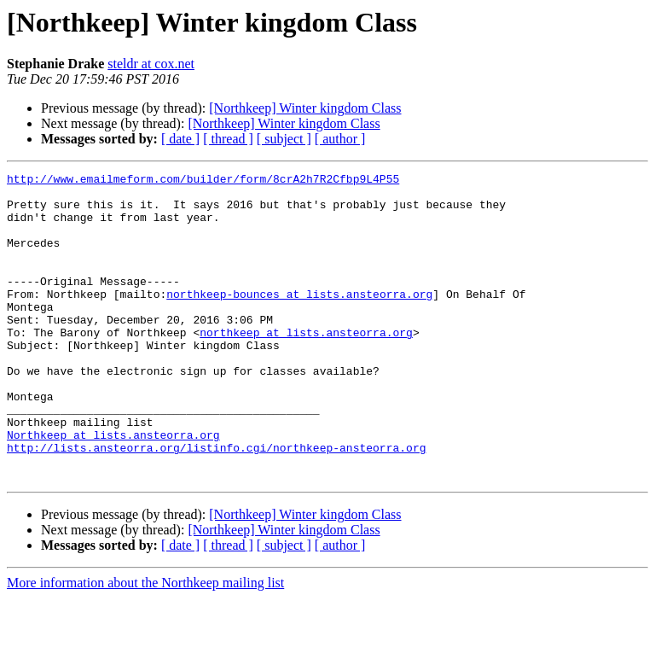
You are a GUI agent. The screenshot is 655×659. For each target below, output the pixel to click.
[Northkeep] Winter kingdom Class (305, 108)
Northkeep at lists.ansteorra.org (113, 488)
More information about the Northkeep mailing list (145, 644)
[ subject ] (284, 138)
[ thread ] (228, 138)
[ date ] (180, 138)
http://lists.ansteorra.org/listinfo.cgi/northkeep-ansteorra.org (216, 503)
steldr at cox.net (150, 63)
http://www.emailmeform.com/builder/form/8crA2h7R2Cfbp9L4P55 (203, 181)
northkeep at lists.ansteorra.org (306, 365)
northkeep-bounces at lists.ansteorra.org (299, 319)
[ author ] (340, 138)
